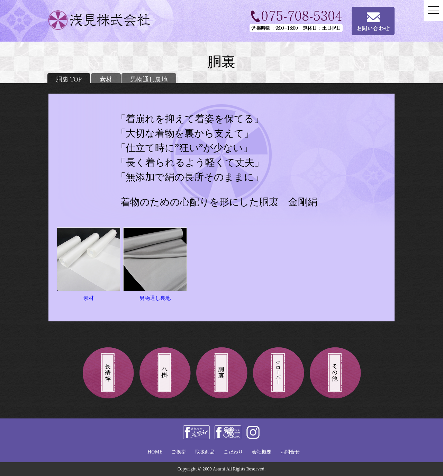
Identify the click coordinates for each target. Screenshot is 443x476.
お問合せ (290, 451)
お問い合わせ (373, 21)
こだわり (233, 451)
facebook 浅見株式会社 (196, 432)
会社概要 (261, 451)
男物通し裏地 (149, 79)
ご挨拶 (178, 451)
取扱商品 (205, 451)
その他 (335, 373)
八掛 (165, 373)
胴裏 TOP (69, 79)
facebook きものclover (228, 432)
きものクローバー (278, 373)
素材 (106, 79)
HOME (154, 451)
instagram (253, 432)
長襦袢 (108, 373)
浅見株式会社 (109, 20)
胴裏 (221, 373)
